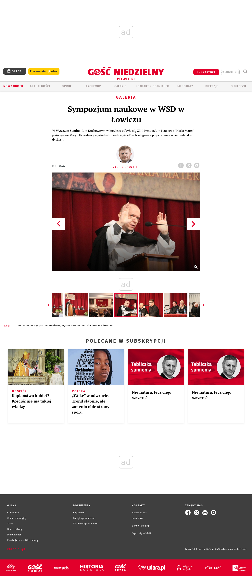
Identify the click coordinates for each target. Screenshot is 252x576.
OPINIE (67, 86)
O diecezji (238, 86)
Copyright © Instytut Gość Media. (201, 549)
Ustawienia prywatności (85, 523)
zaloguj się (230, 72)
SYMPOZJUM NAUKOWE (47, 325)
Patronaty (185, 86)
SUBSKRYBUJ (206, 72)
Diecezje (211, 86)
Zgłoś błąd (16, 549)
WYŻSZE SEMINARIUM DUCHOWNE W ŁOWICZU (87, 325)
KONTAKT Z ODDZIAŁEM (153, 86)
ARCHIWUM (94, 86)
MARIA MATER (25, 325)
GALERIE (120, 86)
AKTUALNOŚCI (40, 86)
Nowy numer (13, 86)
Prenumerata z (44, 71)
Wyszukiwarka (245, 71)
